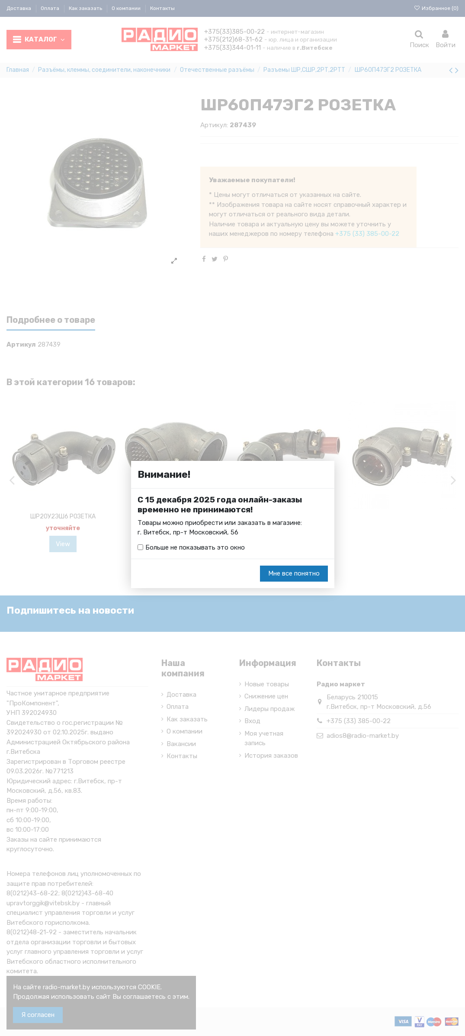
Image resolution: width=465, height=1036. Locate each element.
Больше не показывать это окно (195, 547)
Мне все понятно (294, 574)
